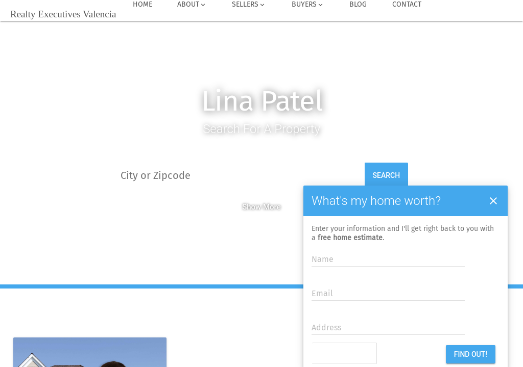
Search (387, 175)
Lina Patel (261, 101)
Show (251, 207)
